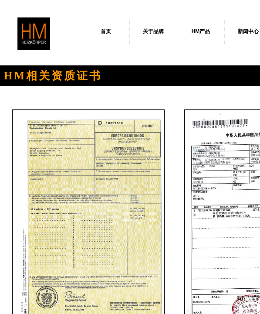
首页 (106, 31)
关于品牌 (153, 31)
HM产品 (201, 31)
